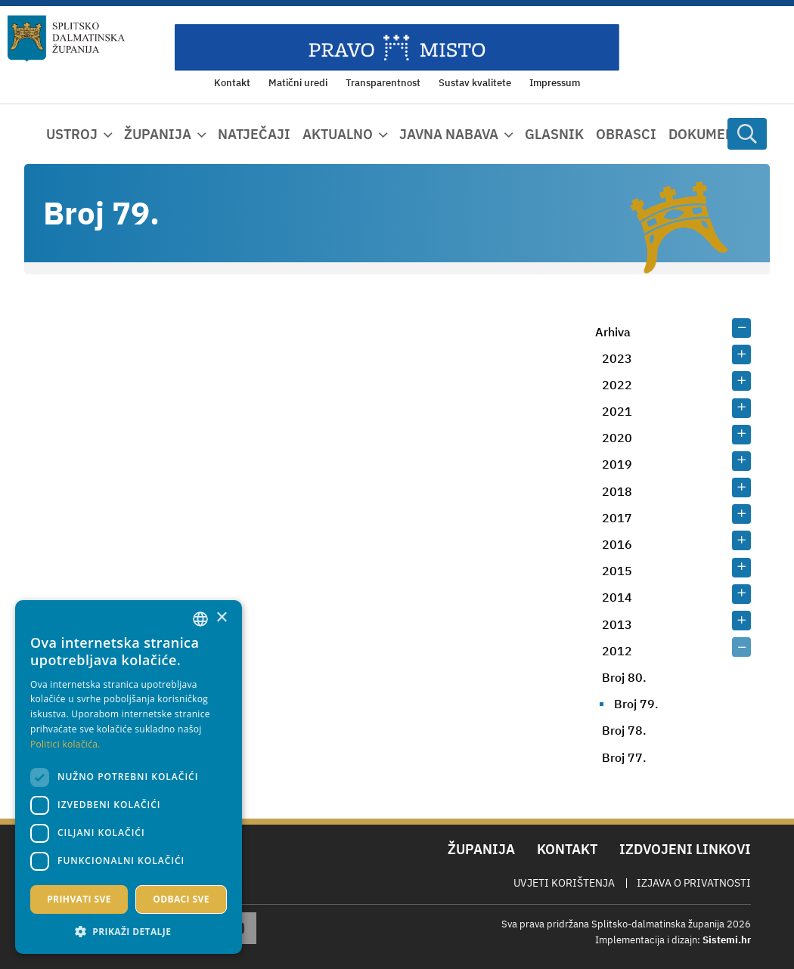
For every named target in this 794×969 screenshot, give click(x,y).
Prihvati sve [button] (79, 899)
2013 (617, 624)
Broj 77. (624, 757)
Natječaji (254, 134)
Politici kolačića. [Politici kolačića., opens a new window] (65, 744)
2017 (617, 517)
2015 (617, 570)
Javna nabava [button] (448, 134)
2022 (617, 384)
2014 (617, 597)
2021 (617, 411)
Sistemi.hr (727, 939)
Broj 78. (624, 730)
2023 (617, 358)
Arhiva (613, 331)
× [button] (221, 618)
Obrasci (626, 134)
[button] (128, 931)
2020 (617, 437)
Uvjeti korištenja (564, 883)
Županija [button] (157, 134)
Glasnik (554, 134)
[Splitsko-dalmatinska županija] (67, 38)
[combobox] (200, 619)
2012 (617, 650)
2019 (617, 464)
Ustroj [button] (72, 134)
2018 (617, 491)
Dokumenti (708, 134)
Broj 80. (624, 677)
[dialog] (128, 777)
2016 (617, 544)
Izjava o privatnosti (694, 883)
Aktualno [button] (337, 134)
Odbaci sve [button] (181, 899)
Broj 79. (636, 703)
